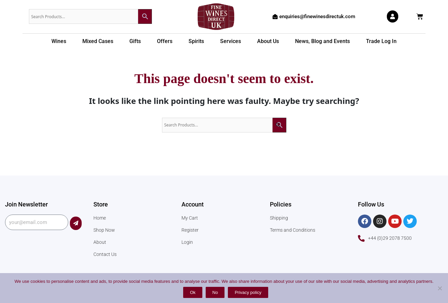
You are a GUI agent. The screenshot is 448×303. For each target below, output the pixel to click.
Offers (164, 41)
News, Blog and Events (322, 41)
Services (230, 41)
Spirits (196, 41)
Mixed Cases (97, 41)
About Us (268, 41)
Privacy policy (248, 292)
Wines (58, 41)
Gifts (135, 41)
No (215, 292)
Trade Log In (381, 41)
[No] (439, 288)
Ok (193, 292)
